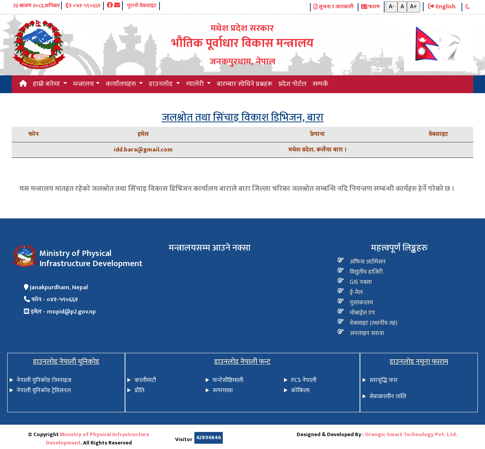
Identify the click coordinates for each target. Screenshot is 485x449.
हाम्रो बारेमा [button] (47, 84)
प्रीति (139, 390)
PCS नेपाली (303, 380)
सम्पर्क (320, 84)
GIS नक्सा (361, 282)
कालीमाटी (145, 380)
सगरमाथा (223, 390)
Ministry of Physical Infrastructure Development (98, 438)
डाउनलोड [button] (161, 84)
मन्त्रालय (83, 84)
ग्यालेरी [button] (195, 84)
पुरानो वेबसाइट (141, 6)
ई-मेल (356, 292)
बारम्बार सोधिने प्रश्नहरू (244, 84)
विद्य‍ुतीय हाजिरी (366, 272)
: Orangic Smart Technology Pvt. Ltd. (409, 434)
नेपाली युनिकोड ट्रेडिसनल (44, 390)
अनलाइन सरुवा (367, 333)
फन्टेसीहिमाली (228, 380)
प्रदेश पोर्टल (292, 84)
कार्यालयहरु (122, 84)
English (441, 6)
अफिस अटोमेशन (368, 262)
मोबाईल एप (362, 313)
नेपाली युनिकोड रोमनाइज (44, 380)
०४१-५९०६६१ (83, 6)
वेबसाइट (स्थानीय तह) (373, 323)
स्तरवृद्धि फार (383, 380)
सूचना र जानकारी (333, 7)
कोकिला (300, 390)
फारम (370, 7)
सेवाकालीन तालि (387, 396)
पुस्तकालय (361, 303)
